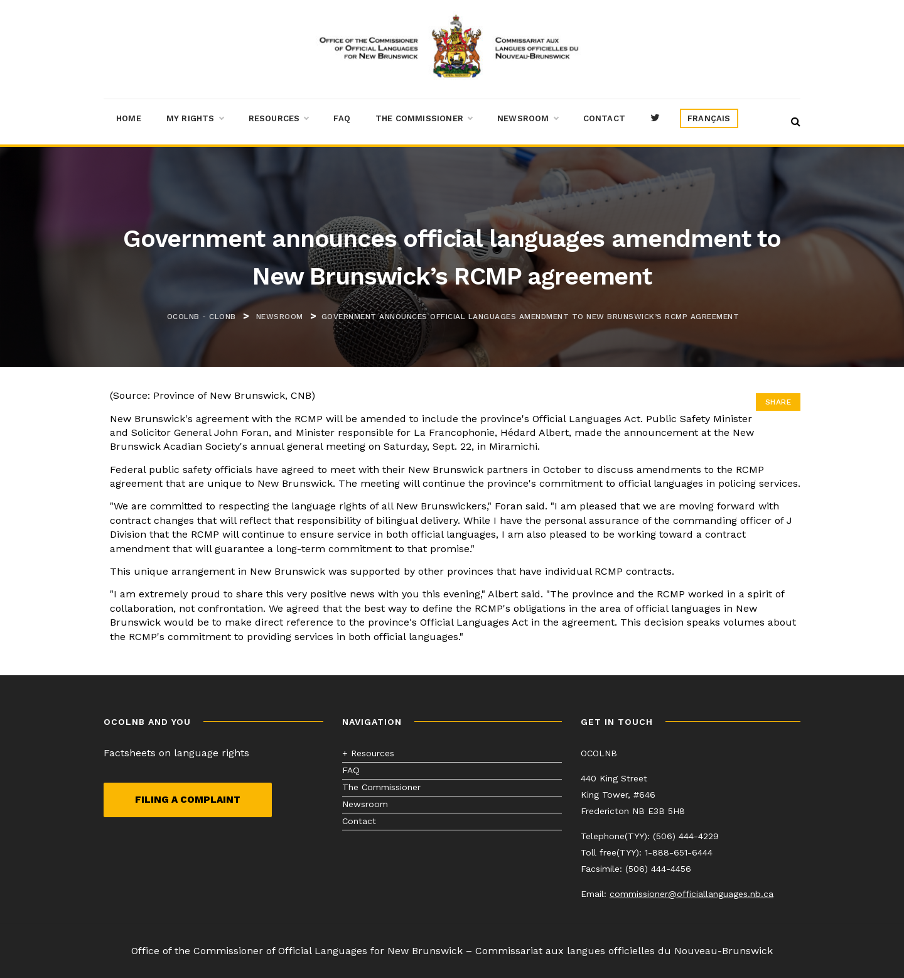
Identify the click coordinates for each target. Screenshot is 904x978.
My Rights (194, 118)
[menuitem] (709, 118)
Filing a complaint (187, 799)
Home (128, 118)
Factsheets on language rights (176, 753)
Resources (279, 118)
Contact (604, 118)
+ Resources (368, 753)
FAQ (341, 118)
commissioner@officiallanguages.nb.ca (691, 894)
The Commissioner (423, 118)
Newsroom (527, 118)
